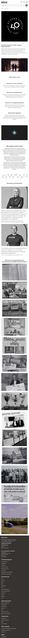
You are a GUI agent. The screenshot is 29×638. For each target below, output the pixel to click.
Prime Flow (3, 632)
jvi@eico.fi (3, 546)
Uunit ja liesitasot (4, 567)
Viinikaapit (3, 565)
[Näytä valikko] (27, 2)
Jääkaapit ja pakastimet (5, 630)
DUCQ (2, 594)
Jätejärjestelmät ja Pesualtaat (6, 572)
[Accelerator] (10, 2)
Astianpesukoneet (4, 568)
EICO (2, 578)
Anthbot (2, 596)
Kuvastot (3, 608)
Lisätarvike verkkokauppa (6, 574)
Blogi (2, 622)
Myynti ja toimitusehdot (5, 613)
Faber (2, 582)
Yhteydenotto (4, 606)
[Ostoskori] (24, 2)
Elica (2, 584)
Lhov (2, 587)
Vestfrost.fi (3, 593)
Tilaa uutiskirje (4, 623)
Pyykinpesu (3, 570)
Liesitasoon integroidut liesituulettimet (8, 628)
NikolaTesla (3, 585)
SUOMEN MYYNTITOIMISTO (6, 543)
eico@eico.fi (3, 555)
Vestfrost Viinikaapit (5, 589)
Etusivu (2, 8)
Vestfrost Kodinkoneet (5, 591)
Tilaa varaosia (3, 604)
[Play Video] (14, 132)
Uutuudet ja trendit (5, 620)
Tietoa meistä (3, 636)
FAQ (2, 610)
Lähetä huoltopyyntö (5, 603)
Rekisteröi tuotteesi (5, 611)
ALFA (2, 598)
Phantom (3, 580)
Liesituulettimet (4, 561)
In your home (3, 618)
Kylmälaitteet (3, 563)
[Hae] (26, 5)
